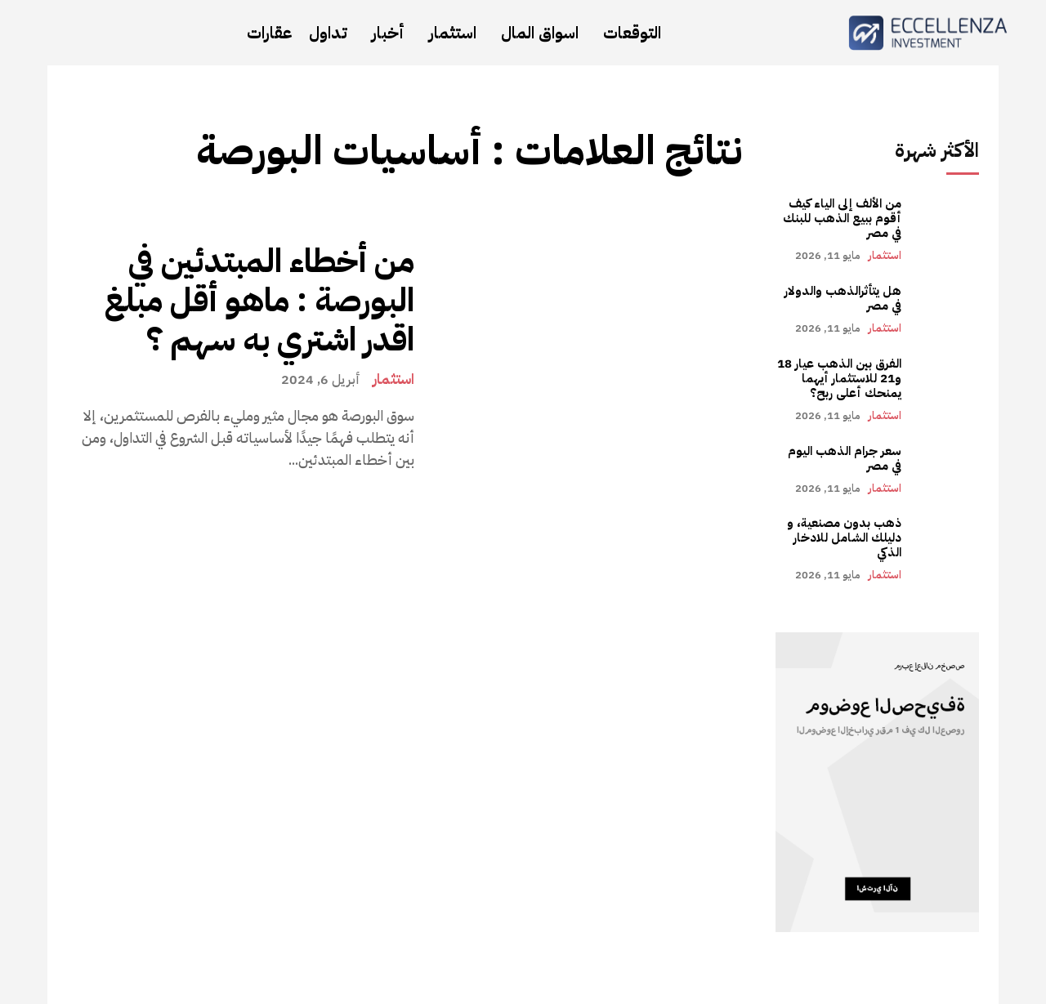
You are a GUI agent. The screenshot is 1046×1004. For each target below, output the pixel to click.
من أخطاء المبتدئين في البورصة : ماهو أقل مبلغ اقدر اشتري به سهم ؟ (259, 300)
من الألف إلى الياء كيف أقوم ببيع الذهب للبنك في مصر (842, 218)
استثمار (393, 379)
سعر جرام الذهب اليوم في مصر (844, 458)
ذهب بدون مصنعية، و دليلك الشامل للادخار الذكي (844, 537)
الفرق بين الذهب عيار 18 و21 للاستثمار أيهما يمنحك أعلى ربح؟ (839, 378)
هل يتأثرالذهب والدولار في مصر (842, 298)
